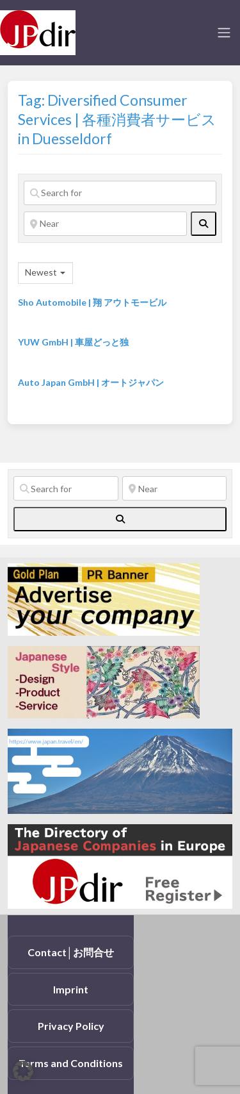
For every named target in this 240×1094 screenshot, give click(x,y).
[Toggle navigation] (224, 32)
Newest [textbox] (41, 272)
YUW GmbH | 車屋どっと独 (73, 341)
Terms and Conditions (71, 1063)
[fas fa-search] (203, 223)
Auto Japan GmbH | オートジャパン (91, 382)
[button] (23, 1071)
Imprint (70, 989)
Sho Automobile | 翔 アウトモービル (92, 302)
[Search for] (120, 193)
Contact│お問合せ (71, 952)
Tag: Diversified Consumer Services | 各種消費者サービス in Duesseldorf (117, 119)
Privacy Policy (71, 1026)
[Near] (105, 223)
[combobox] (45, 273)
